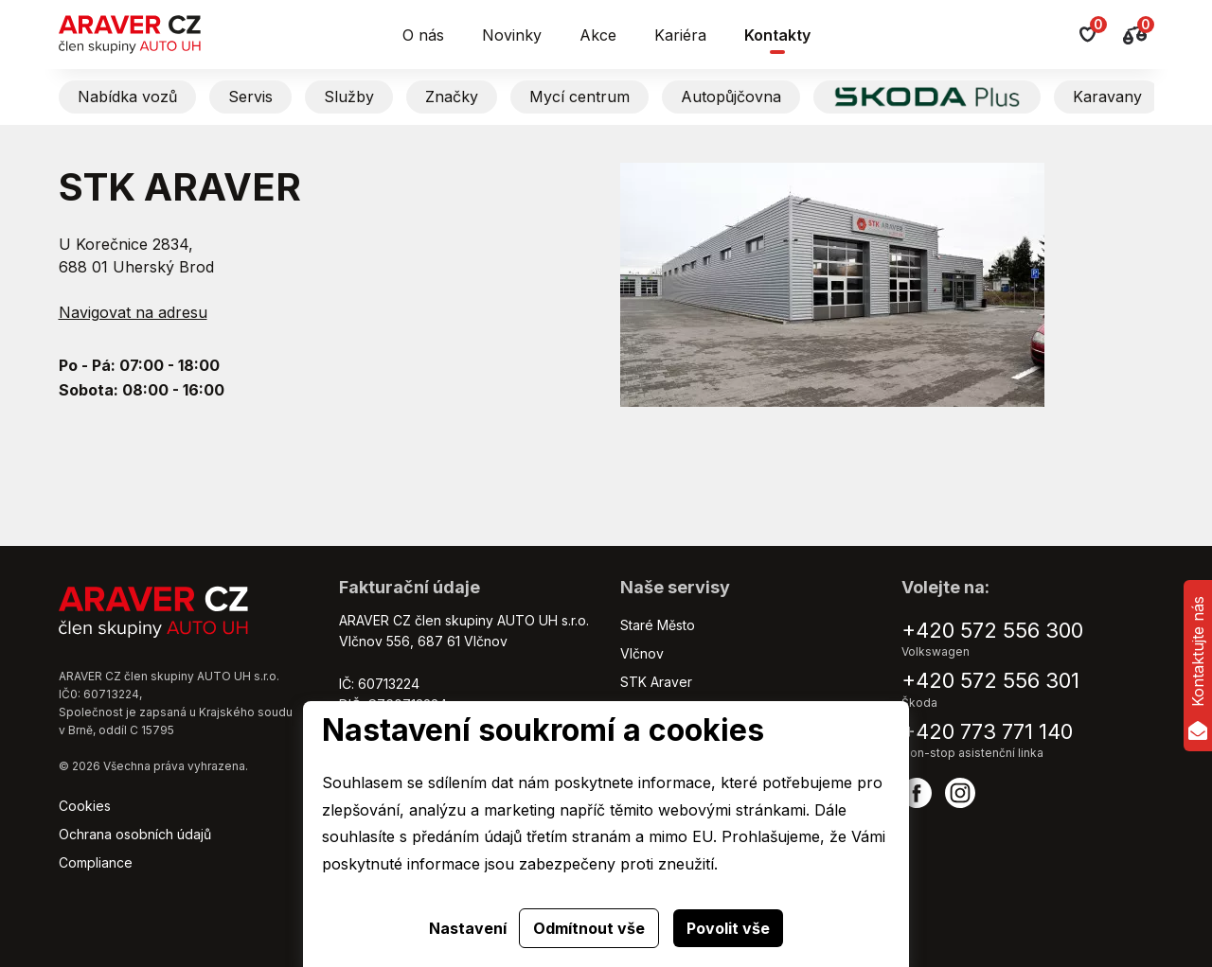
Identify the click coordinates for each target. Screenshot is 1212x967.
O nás (423, 35)
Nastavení (468, 928)
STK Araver (656, 682)
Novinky (512, 35)
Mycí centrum (579, 96)
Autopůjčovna (731, 96)
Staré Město (657, 625)
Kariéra (680, 35)
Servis (250, 96)
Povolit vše (728, 928)
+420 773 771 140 (987, 731)
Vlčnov (642, 653)
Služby (349, 96)
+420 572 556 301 (990, 680)
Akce (597, 35)
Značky (451, 96)
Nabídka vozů (127, 96)
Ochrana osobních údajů (135, 834)
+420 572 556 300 (992, 630)
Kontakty (777, 35)
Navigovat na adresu (133, 312)
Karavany (1107, 96)
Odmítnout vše (589, 928)
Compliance (96, 862)
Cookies (85, 806)
